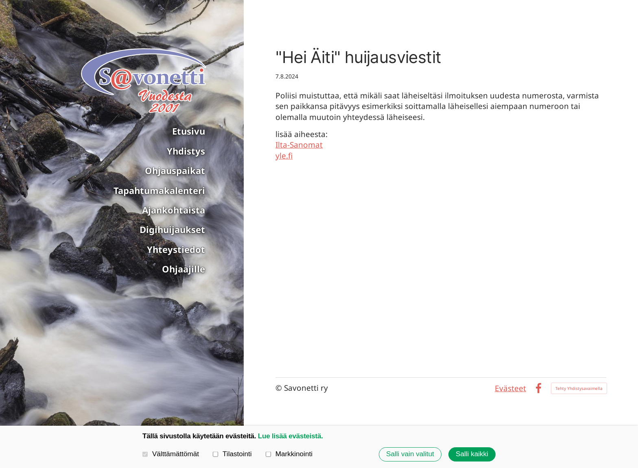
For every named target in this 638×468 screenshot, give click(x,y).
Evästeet (510, 388)
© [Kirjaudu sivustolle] (279, 388)
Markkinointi (289, 454)
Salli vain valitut (410, 454)
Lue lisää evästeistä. (290, 436)
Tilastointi (232, 454)
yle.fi (284, 155)
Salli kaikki (472, 454)
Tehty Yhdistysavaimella (579, 388)
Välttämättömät (170, 454)
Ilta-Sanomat (299, 144)
